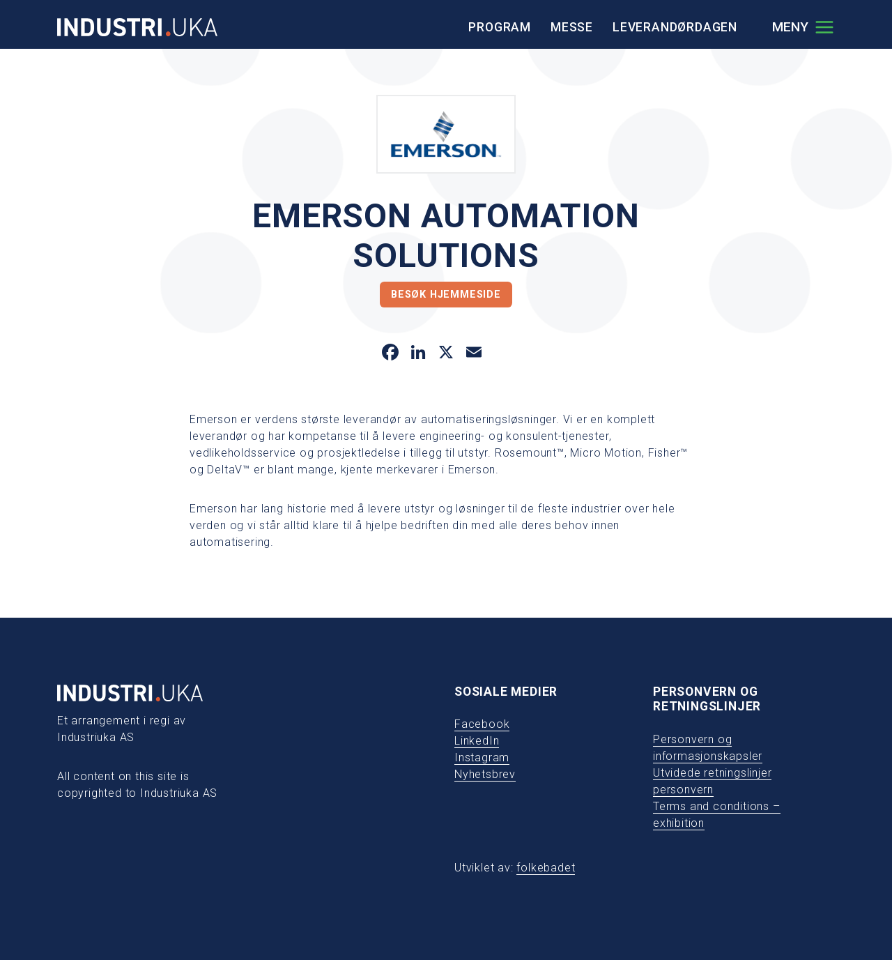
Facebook (481, 724)
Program (499, 27)
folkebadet (545, 867)
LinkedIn (476, 740)
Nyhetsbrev (485, 774)
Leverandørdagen (675, 27)
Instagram (481, 757)
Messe (572, 27)
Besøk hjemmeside (446, 294)
